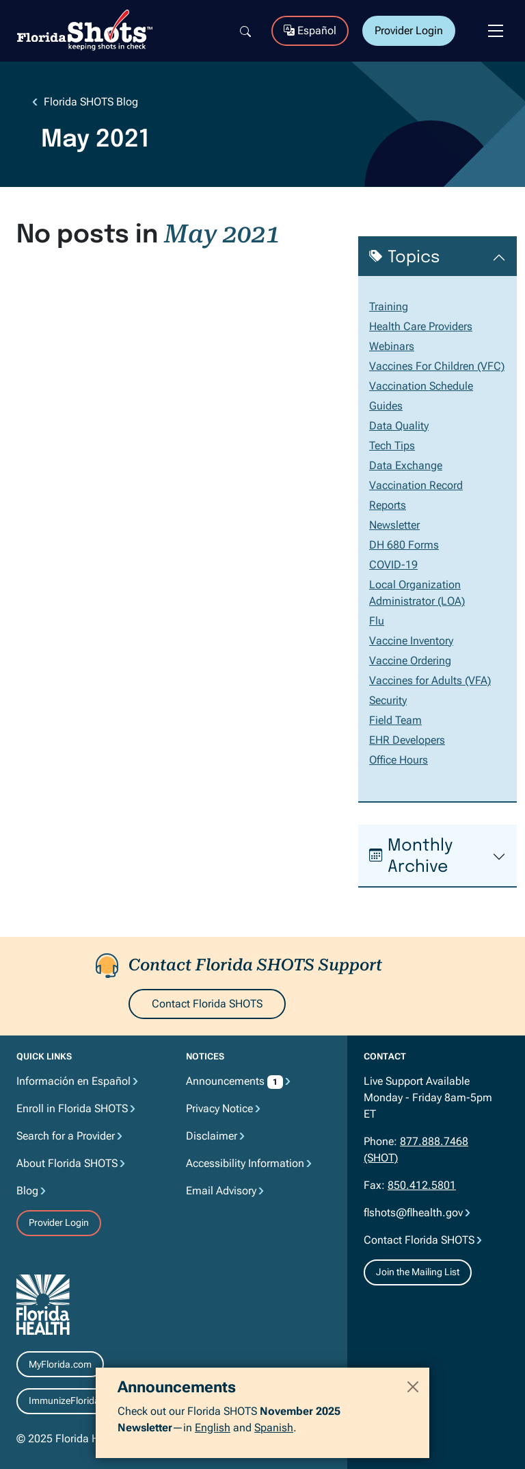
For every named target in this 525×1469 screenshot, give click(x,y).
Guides (386, 405)
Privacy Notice (219, 1108)
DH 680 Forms (404, 544)
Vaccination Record (416, 485)
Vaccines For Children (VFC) (436, 366)
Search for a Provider (65, 1135)
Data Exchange (405, 465)
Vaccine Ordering (410, 660)
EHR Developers (407, 739)
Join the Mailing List (417, 1271)
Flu (376, 620)
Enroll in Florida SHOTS (72, 1108)
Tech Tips (392, 445)
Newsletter (394, 524)
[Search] (245, 31)
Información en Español (73, 1081)
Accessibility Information (245, 1163)
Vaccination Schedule (421, 385)
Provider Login (409, 30)
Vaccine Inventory (411, 640)
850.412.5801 (422, 1185)
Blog (27, 1190)
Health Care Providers (420, 326)
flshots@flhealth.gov (413, 1212)
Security (388, 700)
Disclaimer (211, 1135)
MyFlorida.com (60, 1364)
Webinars (391, 346)
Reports (387, 505)
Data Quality (399, 425)
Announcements (226, 1081)
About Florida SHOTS (67, 1163)
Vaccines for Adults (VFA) (430, 680)
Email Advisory (221, 1190)
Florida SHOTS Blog (91, 101)
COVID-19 (393, 564)
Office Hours (398, 759)
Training (388, 306)
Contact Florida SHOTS (207, 1003)
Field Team (395, 720)
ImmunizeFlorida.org (73, 1400)
